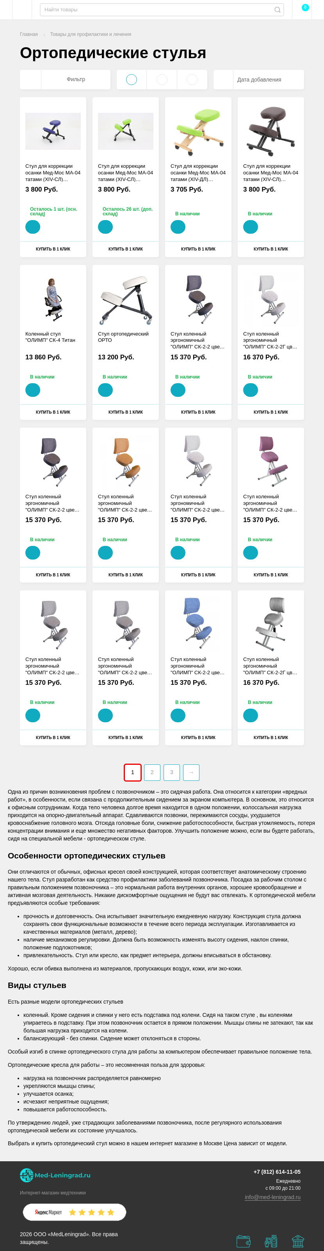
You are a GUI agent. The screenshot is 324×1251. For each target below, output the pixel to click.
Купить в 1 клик (53, 249)
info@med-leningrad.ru (273, 1197)
